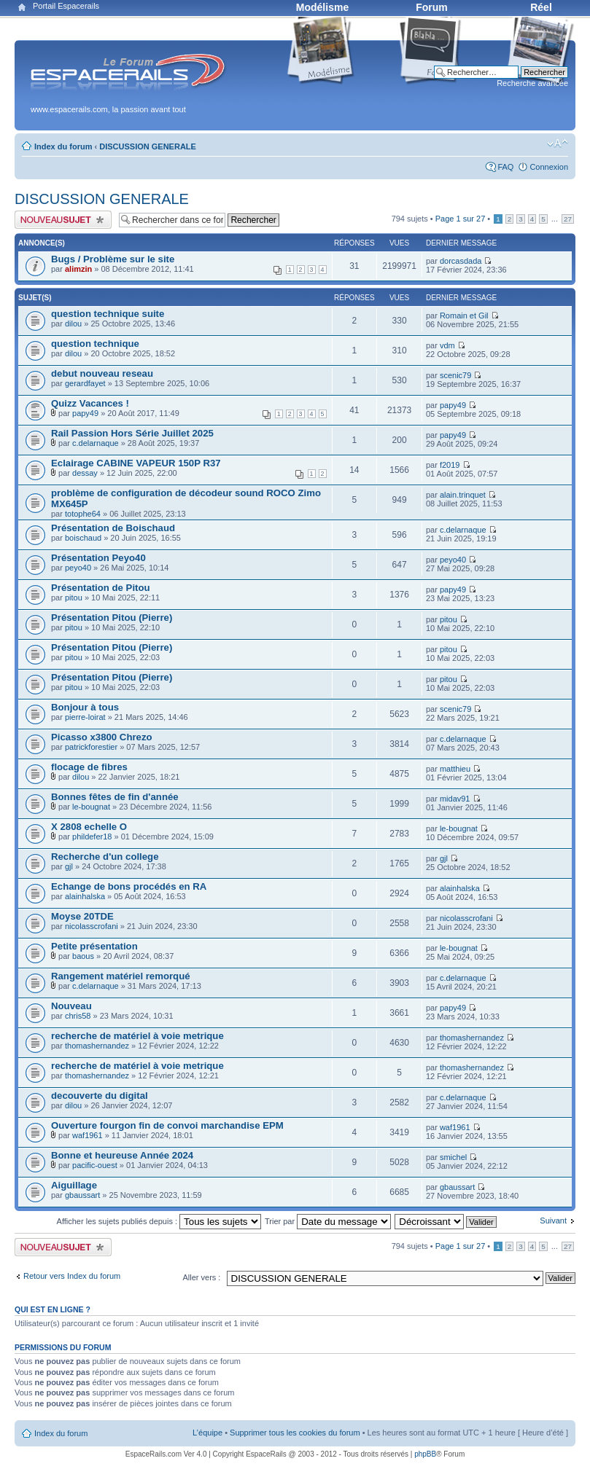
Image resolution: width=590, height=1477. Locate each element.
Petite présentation (94, 946)
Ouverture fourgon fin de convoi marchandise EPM (167, 1125)
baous (83, 956)
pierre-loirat (85, 717)
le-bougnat (91, 806)
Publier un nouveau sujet (63, 220)
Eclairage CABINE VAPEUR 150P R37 (136, 463)
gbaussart (82, 1195)
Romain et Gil (464, 315)
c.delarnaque (95, 443)
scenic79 (455, 375)
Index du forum (63, 146)
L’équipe (207, 1432)
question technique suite (107, 313)
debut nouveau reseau (102, 373)
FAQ (505, 166)
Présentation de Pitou (100, 587)
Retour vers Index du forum (71, 1276)
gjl (69, 866)
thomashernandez (97, 1045)
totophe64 (83, 513)
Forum (432, 7)
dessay (85, 473)
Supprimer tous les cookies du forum (295, 1432)
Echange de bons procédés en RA (128, 886)
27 (568, 219)
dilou (73, 323)
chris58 (77, 1015)
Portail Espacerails (66, 5)
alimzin (78, 269)
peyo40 (78, 567)
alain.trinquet (463, 494)
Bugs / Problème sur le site (112, 259)
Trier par (328, 1221)
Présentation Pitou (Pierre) (111, 617)
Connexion (548, 166)
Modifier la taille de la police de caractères (557, 143)
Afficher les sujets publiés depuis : (159, 1221)
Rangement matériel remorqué (120, 976)
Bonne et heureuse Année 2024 (122, 1155)
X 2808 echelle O (89, 826)
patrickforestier (91, 747)
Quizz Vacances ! (90, 403)
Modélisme (322, 7)
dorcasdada (461, 260)
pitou (73, 597)
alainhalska (85, 896)
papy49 (85, 413)
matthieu (455, 768)
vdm (447, 345)
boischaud (83, 537)
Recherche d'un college (105, 856)
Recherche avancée (532, 83)
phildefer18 (92, 836)
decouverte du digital (99, 1095)
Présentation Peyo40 (98, 557)
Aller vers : (201, 1277)
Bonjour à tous (85, 707)
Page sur (460, 218)
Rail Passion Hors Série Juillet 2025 (132, 433)
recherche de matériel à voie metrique (137, 1035)
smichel (453, 1157)
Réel (541, 7)
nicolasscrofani (91, 926)
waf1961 (87, 1135)
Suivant (553, 1220)
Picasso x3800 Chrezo (101, 737)
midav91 (455, 798)
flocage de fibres (89, 766)
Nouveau (71, 1005)
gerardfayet (85, 383)
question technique (95, 343)
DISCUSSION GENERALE (147, 146)
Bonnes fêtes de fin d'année (115, 796)
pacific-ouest (94, 1165)
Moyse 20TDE (82, 916)
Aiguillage (74, 1185)
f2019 (450, 465)
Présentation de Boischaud (113, 527)
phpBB (425, 1454)
